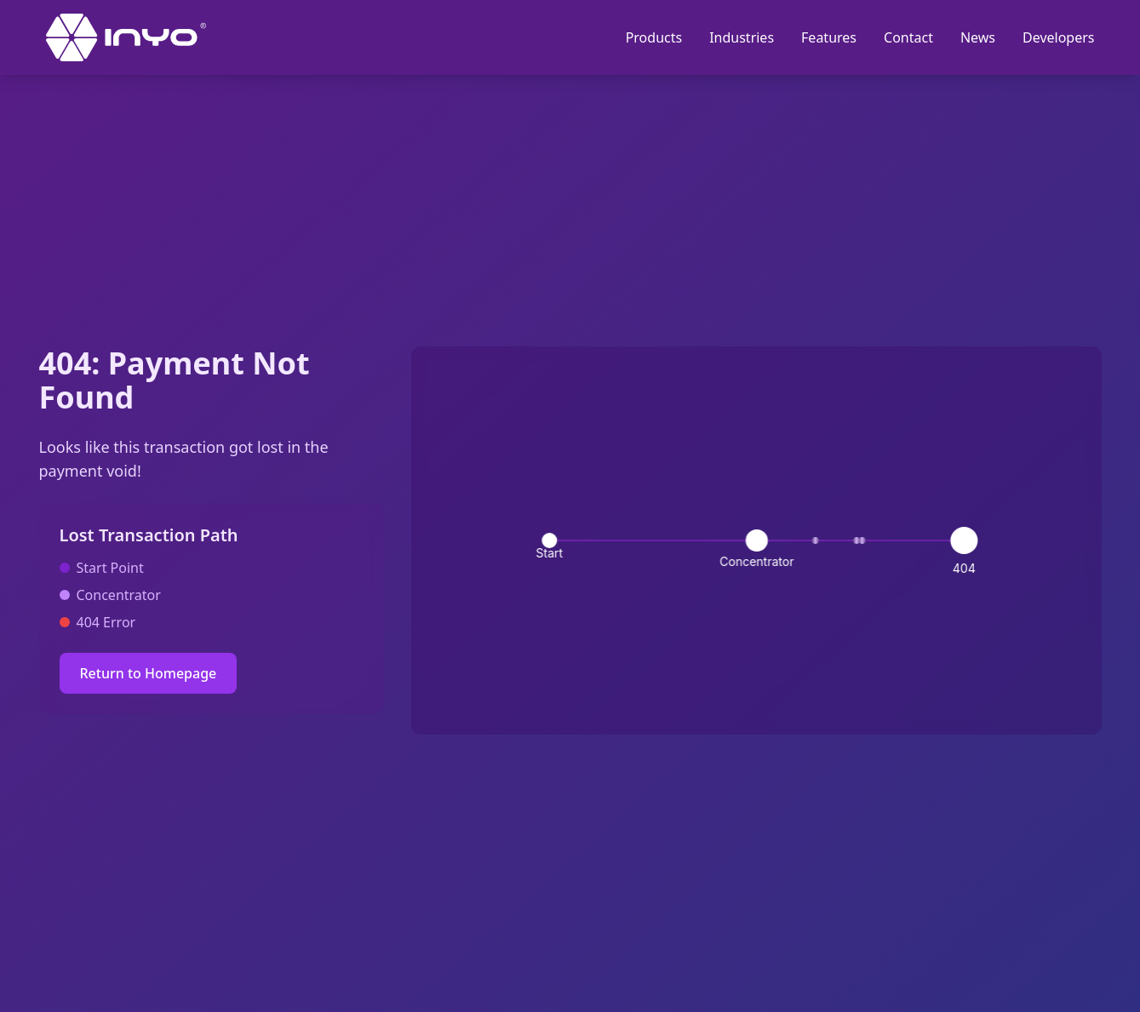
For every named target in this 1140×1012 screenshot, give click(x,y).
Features (828, 37)
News (977, 37)
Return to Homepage (148, 673)
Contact (908, 37)
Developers (1058, 37)
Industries (741, 37)
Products (654, 37)
